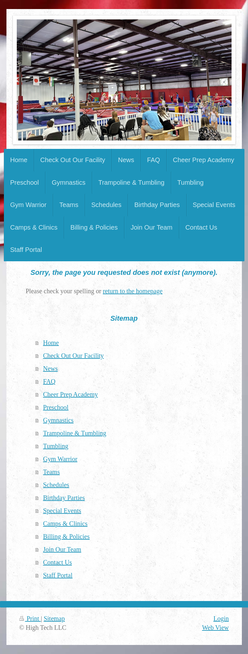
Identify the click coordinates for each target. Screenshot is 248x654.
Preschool (56, 407)
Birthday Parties (64, 497)
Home (51, 342)
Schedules (56, 484)
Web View (215, 627)
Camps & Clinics (65, 523)
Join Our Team (62, 549)
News (50, 368)
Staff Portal (58, 575)
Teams (51, 471)
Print (30, 618)
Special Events (62, 510)
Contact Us (57, 562)
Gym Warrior (60, 458)
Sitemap (54, 618)
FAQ (49, 381)
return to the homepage (133, 291)
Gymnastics (58, 420)
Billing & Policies (66, 536)
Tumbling (55, 446)
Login (221, 618)
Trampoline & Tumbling (74, 433)
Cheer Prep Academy (70, 394)
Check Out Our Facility (73, 355)
